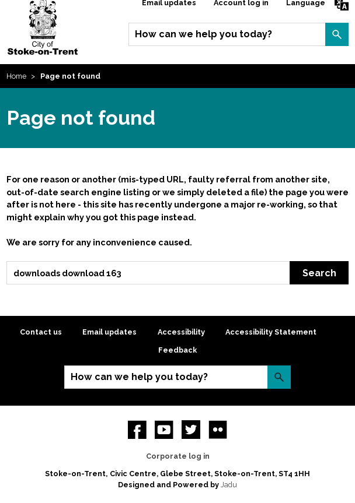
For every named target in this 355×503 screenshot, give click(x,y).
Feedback (177, 350)
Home (16, 76)
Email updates (109, 332)
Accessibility (181, 332)
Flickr (217, 429)
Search (337, 34)
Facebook (137, 429)
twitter (191, 429)
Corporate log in (178, 456)
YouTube (164, 429)
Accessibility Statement (270, 332)
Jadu (229, 484)
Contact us (41, 332)
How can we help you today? (203, 34)
